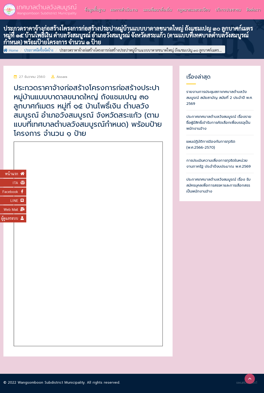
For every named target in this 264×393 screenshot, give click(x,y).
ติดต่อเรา (253, 9)
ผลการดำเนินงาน (124, 9)
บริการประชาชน (228, 9)
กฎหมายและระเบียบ (193, 9)
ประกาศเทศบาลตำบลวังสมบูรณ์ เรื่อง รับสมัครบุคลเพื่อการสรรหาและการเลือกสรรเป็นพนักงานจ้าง (218, 185)
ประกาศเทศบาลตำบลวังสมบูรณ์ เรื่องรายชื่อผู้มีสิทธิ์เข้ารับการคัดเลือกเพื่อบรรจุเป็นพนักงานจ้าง (218, 122)
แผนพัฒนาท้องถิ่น (157, 9)
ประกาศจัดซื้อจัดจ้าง (38, 50)
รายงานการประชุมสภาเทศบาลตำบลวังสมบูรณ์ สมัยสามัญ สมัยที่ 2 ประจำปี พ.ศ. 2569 (219, 97)
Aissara (61, 76)
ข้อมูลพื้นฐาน (95, 9)
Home (10, 50)
